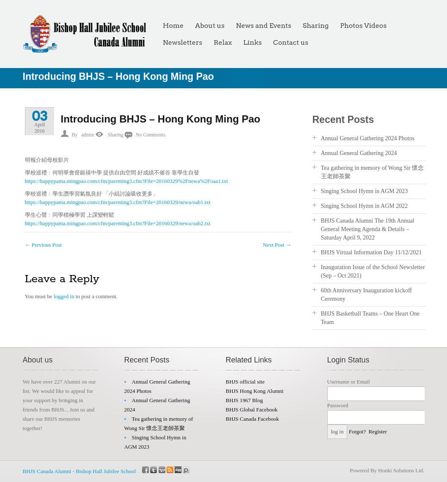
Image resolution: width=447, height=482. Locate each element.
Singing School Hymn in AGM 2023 (364, 191)
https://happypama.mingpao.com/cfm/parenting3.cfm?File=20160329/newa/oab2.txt (118, 223)
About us (210, 26)
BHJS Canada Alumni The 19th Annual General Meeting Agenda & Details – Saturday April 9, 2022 (367, 229)
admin (88, 135)
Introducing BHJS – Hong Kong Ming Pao (161, 119)
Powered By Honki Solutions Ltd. (387, 470)
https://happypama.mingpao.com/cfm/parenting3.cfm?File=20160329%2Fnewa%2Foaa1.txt (126, 181)
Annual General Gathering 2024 (359, 153)
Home (173, 26)
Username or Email (348, 382)
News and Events (263, 26)
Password (337, 405)
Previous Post (43, 245)
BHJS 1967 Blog (244, 400)
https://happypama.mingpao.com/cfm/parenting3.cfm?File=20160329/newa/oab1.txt (118, 202)
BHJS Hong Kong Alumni (255, 391)
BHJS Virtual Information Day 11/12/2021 (371, 252)
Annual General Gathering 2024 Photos (368, 138)
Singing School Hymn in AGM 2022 (364, 206)
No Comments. (151, 135)
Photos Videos (363, 26)
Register (377, 431)
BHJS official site (245, 382)
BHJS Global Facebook (252, 409)
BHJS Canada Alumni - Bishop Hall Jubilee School (79, 471)
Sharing (316, 26)
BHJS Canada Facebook (252, 419)
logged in (64, 296)
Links (252, 42)
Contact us (290, 42)
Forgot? (357, 431)
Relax (223, 42)
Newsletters (182, 42)
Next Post (277, 245)
